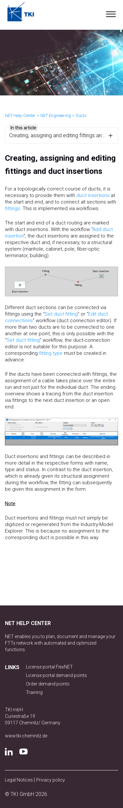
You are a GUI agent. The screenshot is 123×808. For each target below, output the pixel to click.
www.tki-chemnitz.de (26, 735)
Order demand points (48, 683)
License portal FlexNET (49, 666)
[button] (110, 13)
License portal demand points (56, 675)
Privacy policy (50, 780)
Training (34, 692)
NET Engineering (55, 115)
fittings (12, 208)
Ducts (81, 115)
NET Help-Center (20, 115)
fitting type (51, 353)
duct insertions (93, 195)
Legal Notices (19, 780)
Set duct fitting (61, 314)
